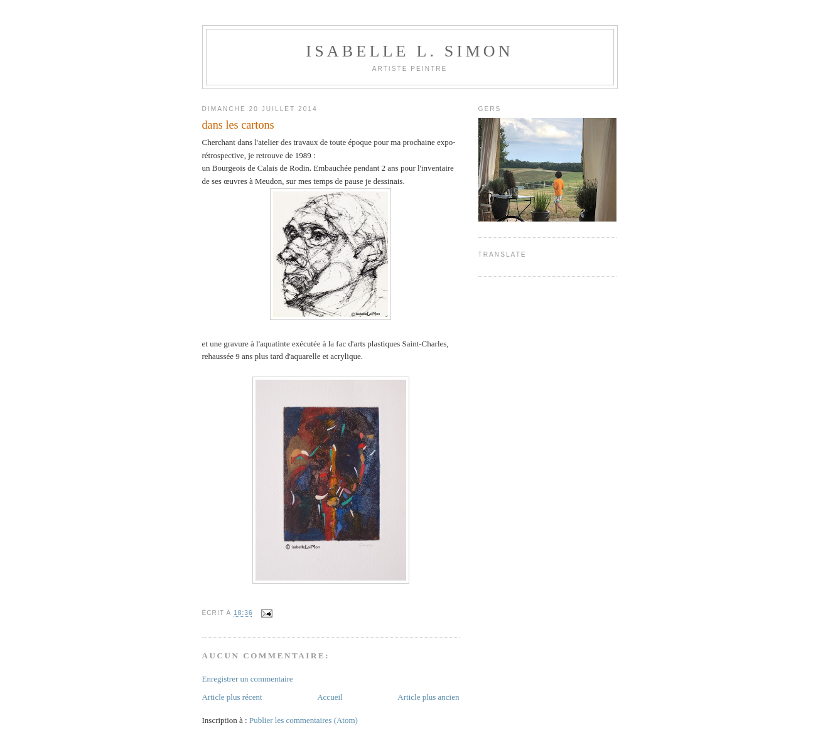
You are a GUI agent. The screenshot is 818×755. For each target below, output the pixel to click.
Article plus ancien (428, 697)
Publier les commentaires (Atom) (303, 720)
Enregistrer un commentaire (247, 678)
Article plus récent (232, 697)
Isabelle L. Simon (409, 51)
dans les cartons (238, 125)
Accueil (329, 697)
